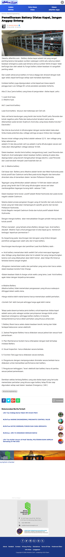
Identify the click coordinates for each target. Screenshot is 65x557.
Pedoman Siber (57, 546)
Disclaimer (36, 546)
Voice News (32, 7)
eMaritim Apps (54, 10)
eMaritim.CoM (30, 552)
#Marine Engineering (9, 391)
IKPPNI (10, 10)
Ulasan (54, 7)
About (5, 546)
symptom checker (7, 462)
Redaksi (11, 546)
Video (32, 10)
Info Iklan (28, 549)
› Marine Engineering (12, 13)
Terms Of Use (45, 546)
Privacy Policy (26, 546)
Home (4, 13)
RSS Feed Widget (16, 498)
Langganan (36, 549)
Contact (17, 546)
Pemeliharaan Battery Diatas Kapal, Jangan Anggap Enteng (32, 19)
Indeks (10, 7)
